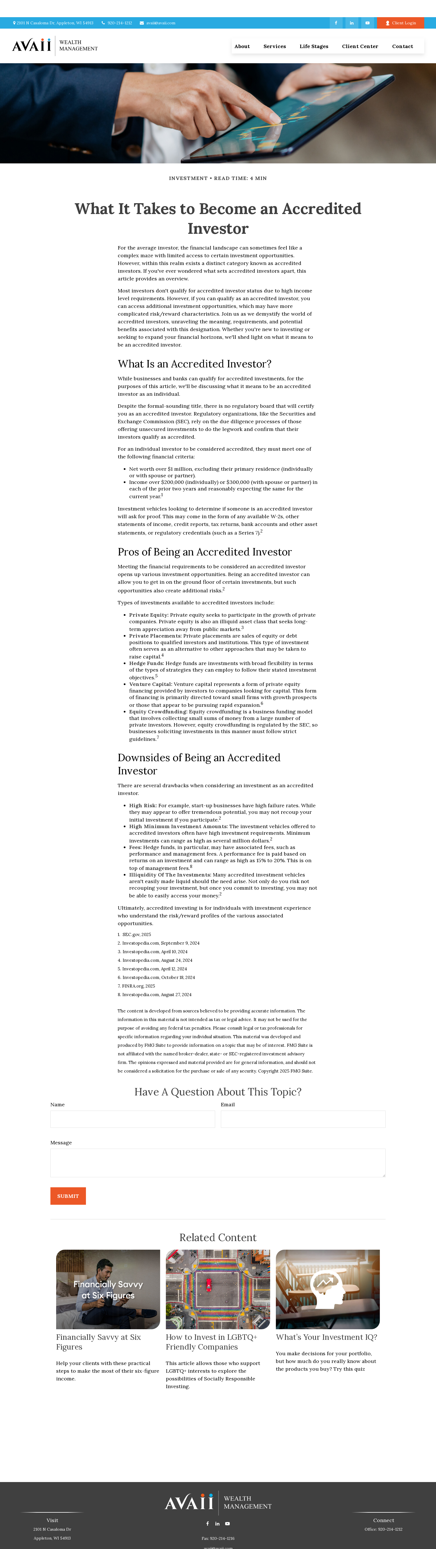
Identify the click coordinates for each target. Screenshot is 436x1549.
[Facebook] (336, 5)
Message (61, 1125)
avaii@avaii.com (157, 5)
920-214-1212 (116, 5)
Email (228, 1087)
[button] (274, 29)
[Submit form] (68, 1179)
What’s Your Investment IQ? (326, 1320)
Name (57, 1087)
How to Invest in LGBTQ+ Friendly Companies (211, 1324)
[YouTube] (367, 5)
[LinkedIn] (351, 5)
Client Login (400, 5)
